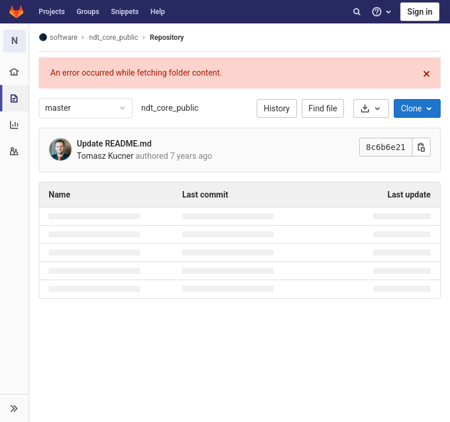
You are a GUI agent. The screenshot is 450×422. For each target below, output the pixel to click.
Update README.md (114, 143)
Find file (323, 108)
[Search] (356, 11)
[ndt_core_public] (14, 41)
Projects (52, 12)
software (58, 37)
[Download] (371, 108)
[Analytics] (14, 124)
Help (158, 12)
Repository (167, 37)
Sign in (419, 11)
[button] (14, 408)
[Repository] (15, 98)
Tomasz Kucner (105, 156)
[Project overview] (14, 72)
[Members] (14, 151)
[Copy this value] (421, 147)
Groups (88, 12)
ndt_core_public (170, 108)
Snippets (124, 12)
